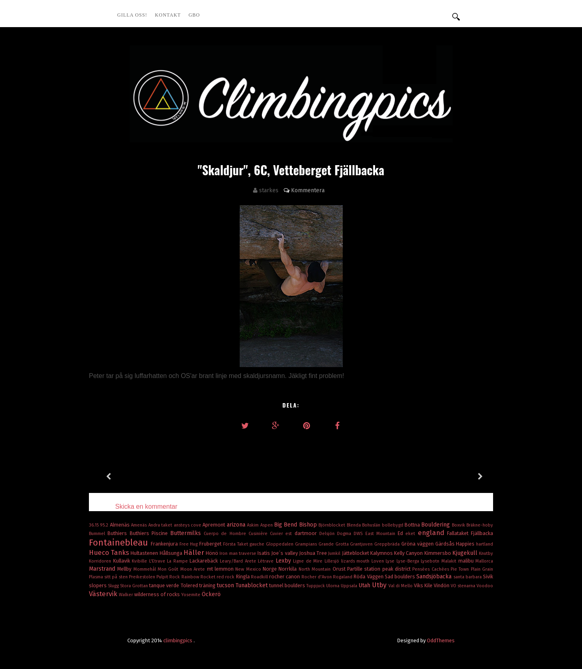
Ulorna (333, 585)
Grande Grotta (334, 544)
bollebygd (393, 525)
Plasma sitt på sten (109, 577)
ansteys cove (188, 525)
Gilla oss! (132, 15)
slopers (98, 585)
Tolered (190, 585)
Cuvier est (282, 533)
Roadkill (260, 577)
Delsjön (328, 533)
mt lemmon (221, 569)
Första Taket (236, 544)
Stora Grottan (134, 585)
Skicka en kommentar (146, 506)
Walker (126, 594)
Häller (194, 552)
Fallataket (459, 533)
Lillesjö (333, 561)
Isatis (264, 553)
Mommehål (145, 569)
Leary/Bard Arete (239, 561)
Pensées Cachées (431, 569)
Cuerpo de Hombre (226, 533)
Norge (270, 569)
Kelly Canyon (409, 553)
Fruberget (211, 544)
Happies (466, 544)
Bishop (308, 524)
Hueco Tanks (110, 552)
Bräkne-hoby (479, 525)
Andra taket (161, 525)
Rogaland (343, 577)
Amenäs (139, 525)
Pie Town (461, 569)
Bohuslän (372, 525)
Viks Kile (424, 585)
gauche (257, 544)
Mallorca (484, 561)
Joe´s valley (285, 553)
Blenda (354, 525)
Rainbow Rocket (199, 577)
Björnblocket (332, 525)
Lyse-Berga (408, 561)
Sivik (488, 576)
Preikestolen (142, 577)
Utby (380, 585)
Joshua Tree (313, 553)
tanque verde (164, 585)
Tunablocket (252, 585)
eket (411, 533)
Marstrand (103, 568)
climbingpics (178, 640)
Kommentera (308, 190)
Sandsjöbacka (434, 576)
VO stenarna (464, 585)
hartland (484, 544)
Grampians (306, 544)
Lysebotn (431, 561)
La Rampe (178, 561)
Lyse (391, 561)
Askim (253, 525)
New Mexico (249, 569)
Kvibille (140, 561)
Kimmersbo (438, 553)
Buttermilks (187, 533)
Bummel (98, 533)
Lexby (284, 560)
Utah (365, 585)
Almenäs (120, 525)
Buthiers (118, 533)
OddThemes (441, 640)
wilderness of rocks (157, 594)
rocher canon (285, 576)
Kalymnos (382, 553)
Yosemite (191, 594)
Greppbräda (387, 544)
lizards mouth (356, 561)
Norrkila (288, 569)
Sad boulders (400, 576)
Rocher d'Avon (317, 577)
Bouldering (436, 524)
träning (208, 585)
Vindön (442, 585)
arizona (237, 524)
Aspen (267, 525)
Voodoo (485, 585)
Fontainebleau (120, 542)
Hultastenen (145, 553)
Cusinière (259, 533)
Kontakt (168, 15)
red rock (226, 577)
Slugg (114, 585)
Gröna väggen (418, 544)
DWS (359, 533)
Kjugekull (465, 553)
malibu (467, 561)
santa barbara (468, 577)
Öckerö (211, 594)
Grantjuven (362, 544)
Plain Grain (482, 569)
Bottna (413, 525)
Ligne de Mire (309, 561)
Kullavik (122, 561)
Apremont (214, 525)
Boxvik (459, 525)
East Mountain (381, 533)
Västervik (104, 594)
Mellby (125, 569)
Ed (401, 533)
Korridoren (101, 561)
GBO (194, 15)
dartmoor (307, 533)
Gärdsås (445, 544)
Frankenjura (165, 544)
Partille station (364, 569)
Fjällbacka (482, 533)
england (432, 533)
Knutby (486, 553)
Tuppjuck (316, 585)
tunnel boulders (287, 585)
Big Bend (286, 524)
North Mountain (316, 569)
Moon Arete (193, 569)
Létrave (267, 561)
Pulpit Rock (168, 577)
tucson (226, 585)
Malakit (449, 561)
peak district (397, 569)
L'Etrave (158, 561)
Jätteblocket (356, 553)
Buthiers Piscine (150, 533)
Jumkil (335, 553)
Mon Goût (169, 569)
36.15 (94, 525)
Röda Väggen (369, 576)
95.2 (105, 525)
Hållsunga (171, 553)
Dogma (345, 533)
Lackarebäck (205, 561)
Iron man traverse (238, 553)
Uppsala (349, 585)
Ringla (243, 576)
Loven (378, 561)
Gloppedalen (280, 544)
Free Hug (189, 544)
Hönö (212, 553)
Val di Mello (401, 585)
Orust (340, 569)
